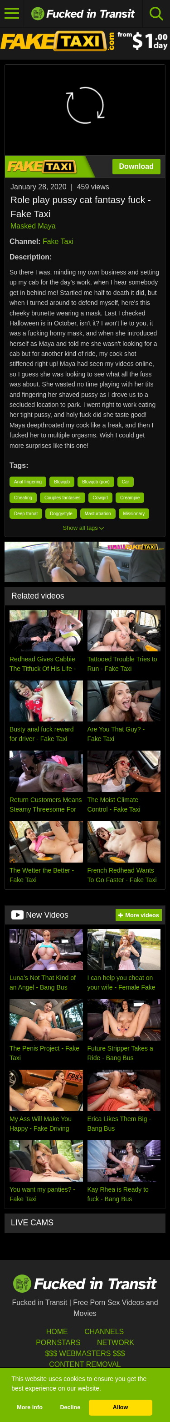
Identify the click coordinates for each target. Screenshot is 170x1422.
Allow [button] (120, 1407)
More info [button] (30, 1407)
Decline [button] (70, 1407)
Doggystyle (61, 513)
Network (115, 1342)
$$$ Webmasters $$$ (85, 1353)
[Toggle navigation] (12, 13)
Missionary (134, 513)
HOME (57, 1332)
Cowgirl (100, 497)
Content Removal (85, 1364)
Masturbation (98, 513)
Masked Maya (33, 226)
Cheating (23, 497)
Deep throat (26, 513)
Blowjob (62, 481)
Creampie (130, 497)
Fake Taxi (58, 241)
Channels (104, 1332)
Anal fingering (28, 481)
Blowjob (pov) (96, 481)
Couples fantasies (62, 497)
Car (125, 481)
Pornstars (58, 1342)
